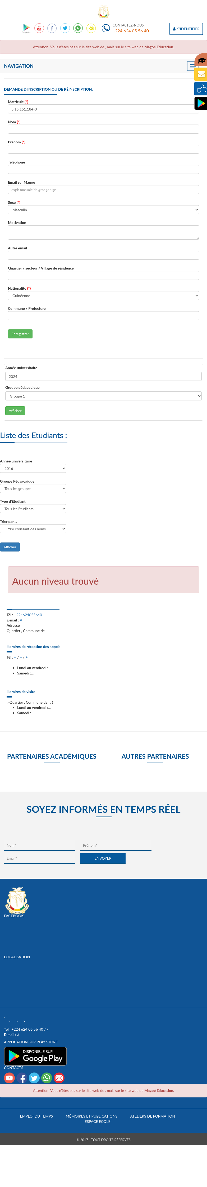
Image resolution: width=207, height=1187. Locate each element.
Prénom (16, 142)
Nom (14, 122)
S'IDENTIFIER (186, 29)
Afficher (15, 410)
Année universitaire (21, 367)
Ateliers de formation (152, 1116)
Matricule (18, 101)
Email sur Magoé (21, 182)
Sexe (14, 202)
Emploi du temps (36, 1116)
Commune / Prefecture (27, 308)
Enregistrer (20, 334)
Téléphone (16, 162)
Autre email (17, 248)
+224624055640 (28, 614)
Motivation (17, 222)
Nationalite (19, 288)
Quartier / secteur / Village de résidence (41, 268)
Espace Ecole (97, 1121)
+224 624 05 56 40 (131, 30)
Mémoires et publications (91, 1116)
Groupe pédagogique (22, 387)
